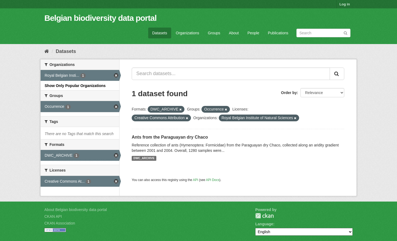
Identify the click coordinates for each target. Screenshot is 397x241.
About (234, 33)
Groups (214, 33)
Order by (289, 93)
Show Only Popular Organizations (75, 85)
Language (264, 224)
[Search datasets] (323, 33)
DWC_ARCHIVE (143, 158)
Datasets (159, 33)
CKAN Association (59, 223)
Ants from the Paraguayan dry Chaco (170, 137)
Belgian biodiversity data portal (100, 18)
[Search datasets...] (231, 74)
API (195, 180)
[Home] (46, 51)
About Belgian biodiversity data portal (75, 209)
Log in (344, 4)
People (253, 33)
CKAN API (53, 216)
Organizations (187, 33)
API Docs (213, 180)
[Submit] (345, 32)
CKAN (264, 216)
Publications (278, 33)
